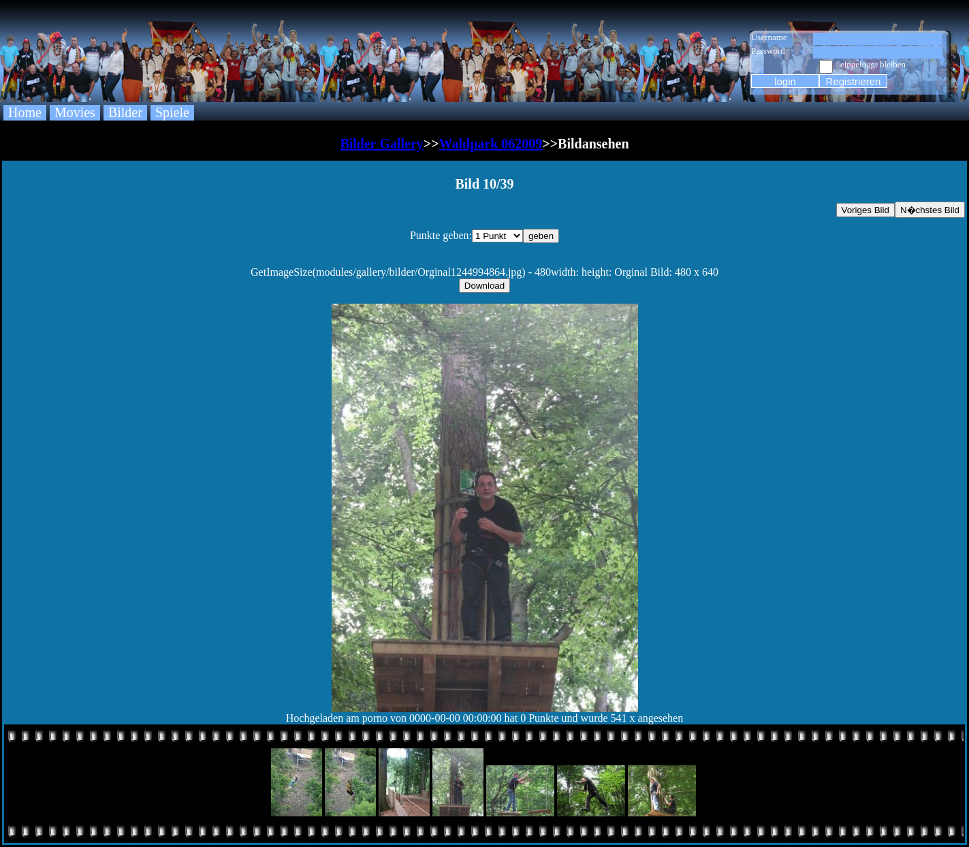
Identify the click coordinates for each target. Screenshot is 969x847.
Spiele (172, 112)
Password (768, 51)
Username (769, 37)
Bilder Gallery (381, 143)
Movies (74, 112)
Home (25, 112)
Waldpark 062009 (491, 143)
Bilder (125, 112)
